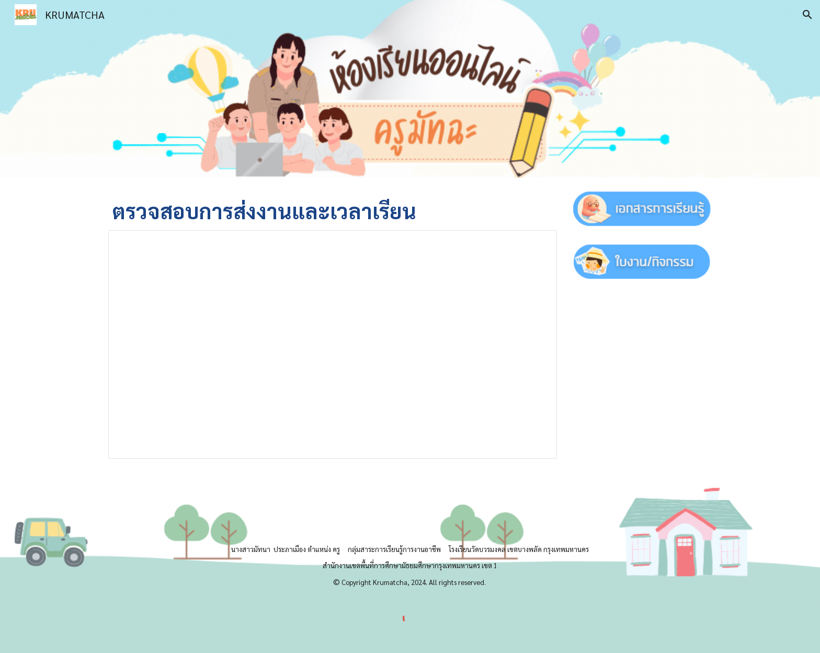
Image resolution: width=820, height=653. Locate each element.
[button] (807, 14)
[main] (332, 210)
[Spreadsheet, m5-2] (332, 344)
